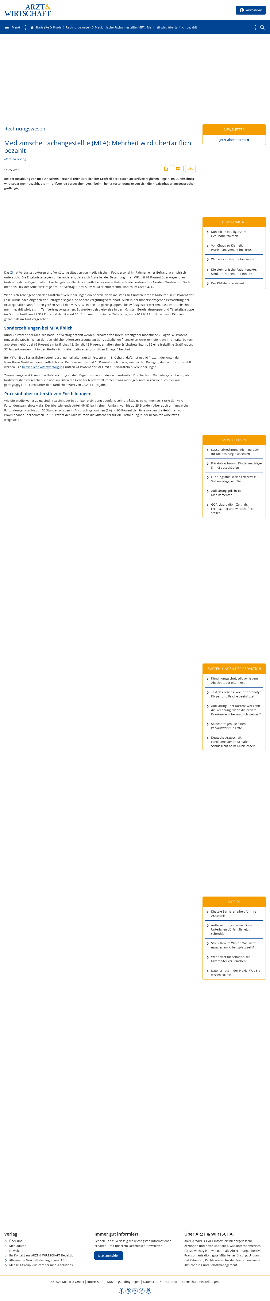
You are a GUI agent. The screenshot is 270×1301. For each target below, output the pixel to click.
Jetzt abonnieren (232, 139)
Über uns (15, 1241)
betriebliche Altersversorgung (43, 367)
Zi (11, 272)
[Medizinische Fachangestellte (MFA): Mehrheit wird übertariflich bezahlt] (146, 27)
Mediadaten (17, 1246)
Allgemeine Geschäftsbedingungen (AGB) (38, 1260)
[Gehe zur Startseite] (39, 27)
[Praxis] (57, 27)
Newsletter (17, 1251)
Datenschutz (152, 1282)
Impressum (95, 1282)
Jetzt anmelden (109, 1256)
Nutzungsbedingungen (123, 1282)
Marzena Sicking (15, 159)
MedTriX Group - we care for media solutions (41, 1265)
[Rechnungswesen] (78, 27)
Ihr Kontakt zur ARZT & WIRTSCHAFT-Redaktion (42, 1255)
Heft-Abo (171, 1282)
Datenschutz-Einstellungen (200, 1282)
